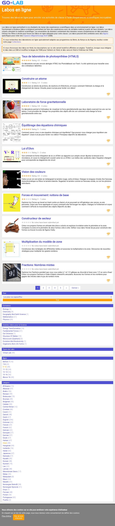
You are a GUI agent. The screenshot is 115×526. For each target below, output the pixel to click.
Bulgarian (6, 402)
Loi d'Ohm (28, 148)
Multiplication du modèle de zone (42, 241)
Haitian (5, 440)
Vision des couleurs (33, 171)
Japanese (7, 453)
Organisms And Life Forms (13, 344)
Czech (5, 412)
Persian (6, 492)
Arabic (5, 391)
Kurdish (6, 464)
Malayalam (7, 477)
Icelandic (6, 448)
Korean (5, 461)
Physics (6, 319)
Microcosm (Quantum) (11, 339)
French (5, 427)
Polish (5, 495)
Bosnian (6, 399)
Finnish (5, 425)
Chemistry (7, 312)
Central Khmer (8, 407)
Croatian (6, 409)
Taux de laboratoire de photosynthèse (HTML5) (50, 56)
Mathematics (8, 317)
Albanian (6, 389)
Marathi (6, 482)
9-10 (5, 367)
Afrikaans (6, 386)
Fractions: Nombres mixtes (38, 265)
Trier (57, 300)
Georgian (6, 433)
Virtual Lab (7, 353)
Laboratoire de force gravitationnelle (44, 102)
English (6, 420)
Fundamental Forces (11, 331)
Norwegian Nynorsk (10, 487)
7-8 (4, 364)
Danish (5, 414)
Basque (6, 394)
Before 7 (6, 362)
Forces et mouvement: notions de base (45, 195)
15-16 (5, 375)
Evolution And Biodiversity (13, 341)
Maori (5, 479)
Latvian (5, 469)
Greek (5, 438)
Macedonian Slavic (10, 471)
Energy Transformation (11, 328)
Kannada (6, 456)
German (6, 435)
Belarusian (7, 396)
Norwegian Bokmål (10, 484)
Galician (6, 430)
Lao (4, 466)
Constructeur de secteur (36, 218)
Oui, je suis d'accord (18, 517)
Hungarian (7, 446)
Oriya (5, 490)
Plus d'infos (6, 516)
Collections (16, 42)
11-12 (5, 369)
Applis (105, 34)
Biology (6, 309)
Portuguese (7, 497)
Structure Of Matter (10, 336)
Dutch (5, 417)
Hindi (5, 443)
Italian (5, 451)
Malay (5, 474)
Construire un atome (34, 78)
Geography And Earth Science (14, 314)
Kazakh (6, 458)
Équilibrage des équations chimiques (44, 125)
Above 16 (6, 377)
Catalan (6, 404)
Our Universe (8, 333)
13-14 (5, 372)
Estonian (6, 422)
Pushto (5, 500)
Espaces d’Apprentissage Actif (35, 36)
